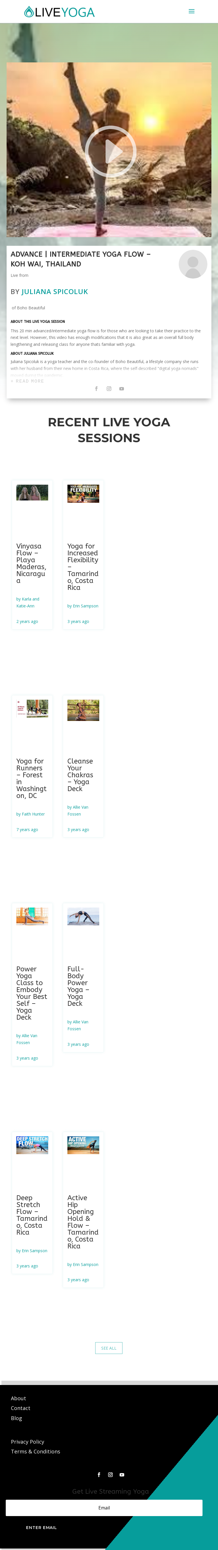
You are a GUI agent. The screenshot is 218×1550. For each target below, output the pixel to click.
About (19, 1398)
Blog (16, 1418)
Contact (21, 1408)
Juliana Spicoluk (55, 291)
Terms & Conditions (35, 1451)
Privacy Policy (27, 1441)
